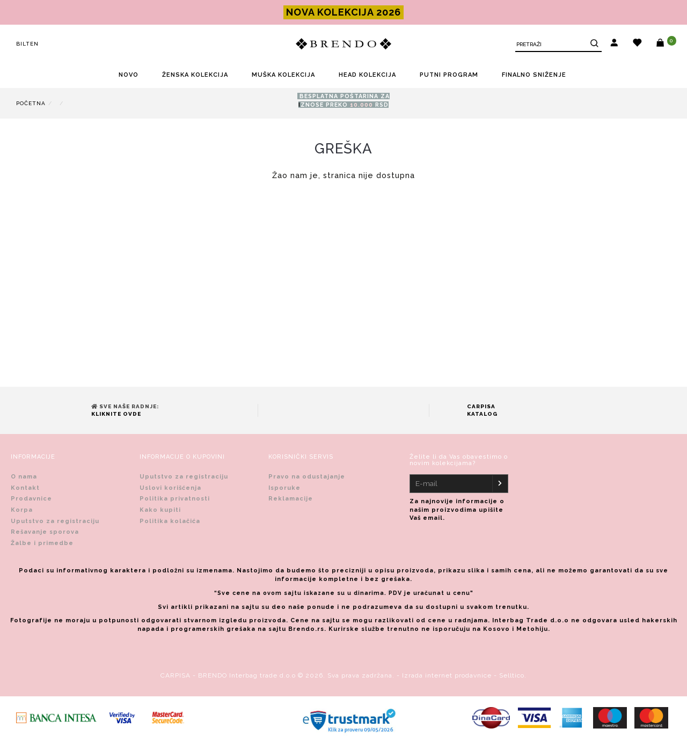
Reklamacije (290, 498)
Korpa (22, 509)
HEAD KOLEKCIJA (367, 74)
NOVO (128, 74)
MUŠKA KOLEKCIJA (283, 74)
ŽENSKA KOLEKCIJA (195, 74)
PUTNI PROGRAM (449, 74)
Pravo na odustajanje (306, 476)
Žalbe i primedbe (42, 543)
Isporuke (284, 487)
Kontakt (25, 487)
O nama (24, 476)
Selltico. (513, 675)
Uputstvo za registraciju (55, 521)
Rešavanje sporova (45, 531)
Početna (31, 103)
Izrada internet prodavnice (447, 675)
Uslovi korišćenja (170, 487)
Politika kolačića (170, 521)
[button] (614, 44)
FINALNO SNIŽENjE (534, 74)
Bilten (27, 44)
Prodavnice (31, 498)
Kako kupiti (160, 509)
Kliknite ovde (116, 414)
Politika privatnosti (175, 498)
